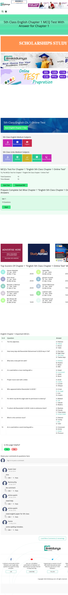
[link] (19, 2)
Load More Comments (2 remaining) (52, 538)
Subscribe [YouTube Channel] (31, 571)
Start (6, 207)
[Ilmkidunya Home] (5, 4)
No (14, 449)
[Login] (5, 11)
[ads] (11, 253)
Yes (7, 449)
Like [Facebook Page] (11, 571)
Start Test (16, 128)
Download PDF (20, 185)
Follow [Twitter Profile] (52, 571)
